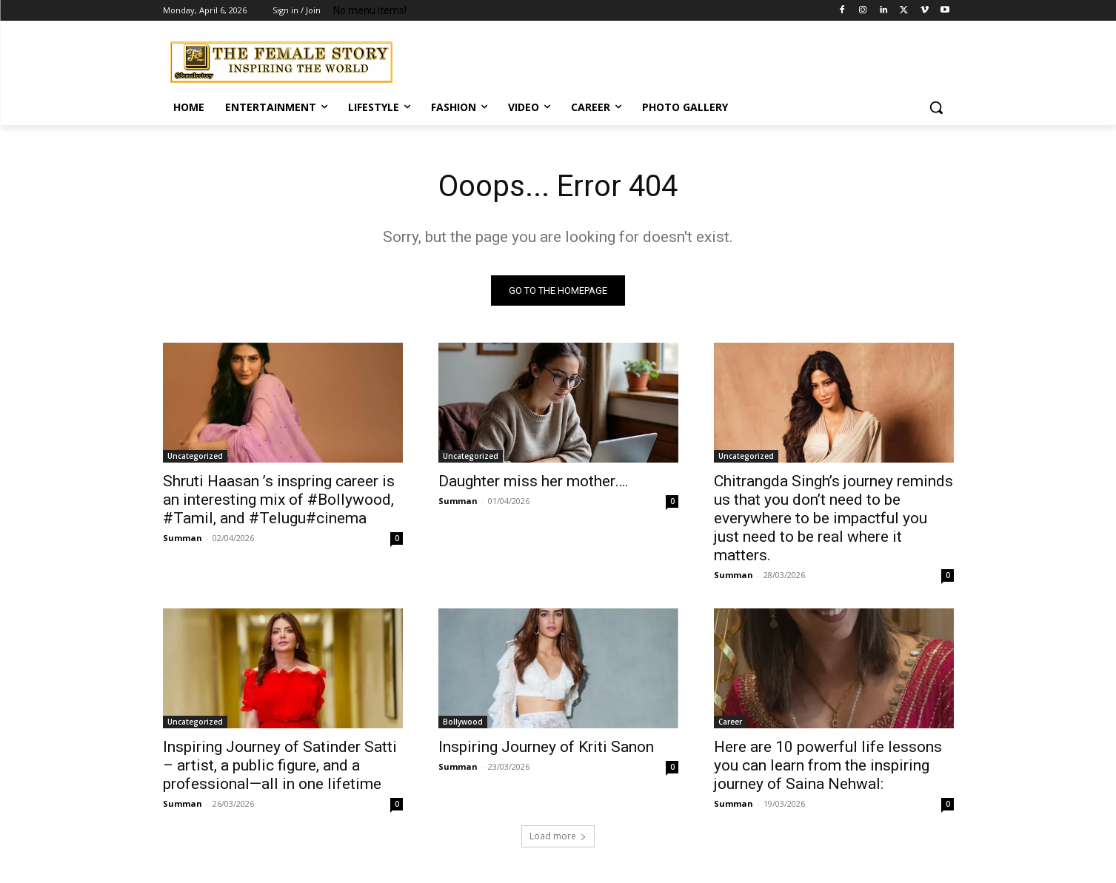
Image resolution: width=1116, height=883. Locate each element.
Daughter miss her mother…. (533, 481)
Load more (558, 836)
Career (730, 721)
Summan (182, 537)
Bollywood (463, 721)
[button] (936, 107)
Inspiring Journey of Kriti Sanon (546, 747)
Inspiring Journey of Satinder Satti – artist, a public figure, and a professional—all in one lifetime (280, 765)
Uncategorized (195, 456)
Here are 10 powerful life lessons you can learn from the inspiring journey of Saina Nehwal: (828, 765)
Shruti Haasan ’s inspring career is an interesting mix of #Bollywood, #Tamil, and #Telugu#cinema (279, 499)
